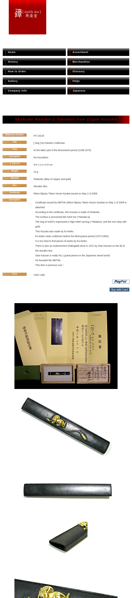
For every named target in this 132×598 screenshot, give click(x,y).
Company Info (17, 90)
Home (12, 52)
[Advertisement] (66, 104)
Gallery (13, 81)
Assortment (80, 52)
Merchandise (81, 61)
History (13, 61)
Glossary (79, 71)
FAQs (76, 81)
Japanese (79, 90)
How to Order (17, 71)
